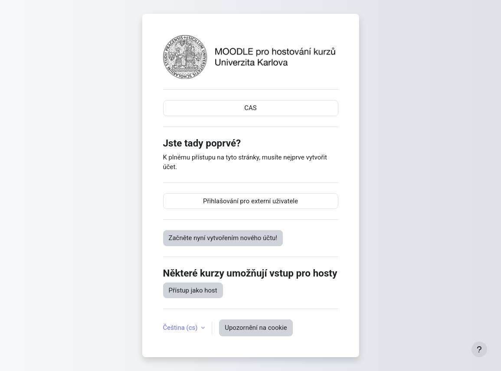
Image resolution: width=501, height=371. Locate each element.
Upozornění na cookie (256, 328)
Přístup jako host (193, 290)
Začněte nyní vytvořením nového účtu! (223, 238)
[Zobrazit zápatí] (479, 349)
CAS (250, 108)
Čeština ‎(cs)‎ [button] (181, 328)
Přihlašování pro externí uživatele (250, 201)
